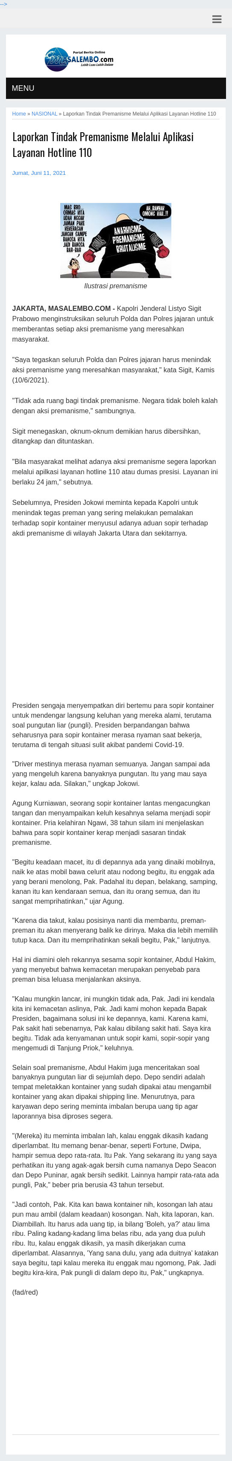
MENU (23, 88)
